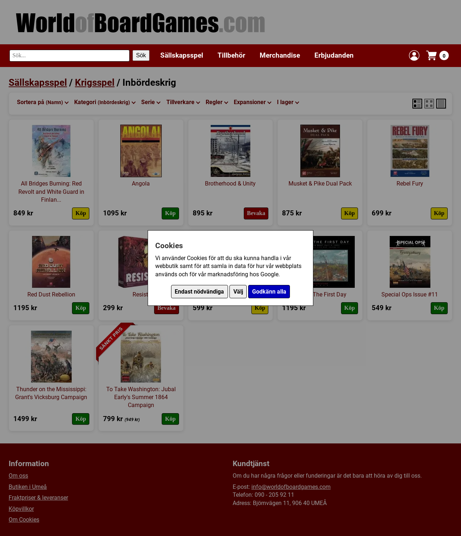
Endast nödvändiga (199, 291)
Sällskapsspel (181, 55)
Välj (238, 291)
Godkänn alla (269, 291)
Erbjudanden (334, 55)
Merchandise (280, 55)
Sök (141, 55)
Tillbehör (231, 55)
